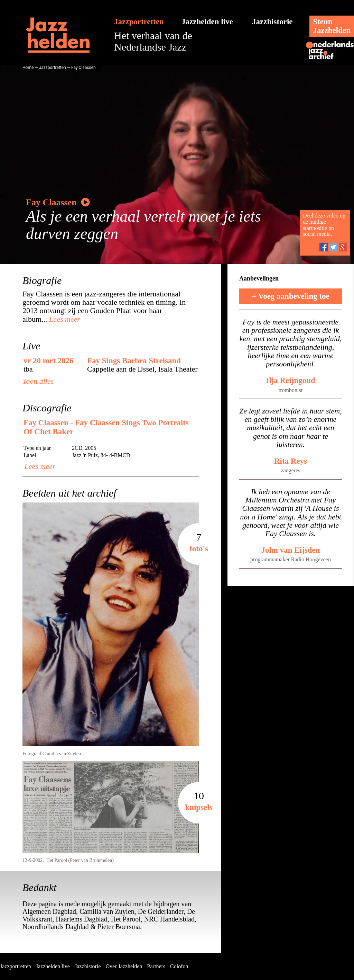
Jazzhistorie (272, 21)
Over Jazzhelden (123, 966)
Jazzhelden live (207, 21)
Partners (156, 966)
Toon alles (38, 381)
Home (28, 67)
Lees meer (63, 319)
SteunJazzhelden (332, 26)
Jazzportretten (139, 21)
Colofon (179, 966)
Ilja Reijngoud (290, 380)
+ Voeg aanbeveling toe (290, 296)
